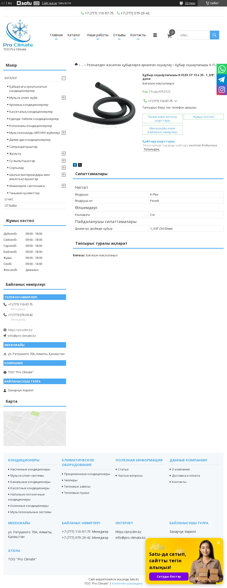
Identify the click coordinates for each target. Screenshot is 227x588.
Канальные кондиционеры (30, 482)
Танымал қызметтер (24, 193)
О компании (181, 469)
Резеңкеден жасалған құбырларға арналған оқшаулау (129, 65)
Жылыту (15, 153)
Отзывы (119, 35)
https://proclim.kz (20, 330)
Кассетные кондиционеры (30, 488)
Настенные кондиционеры (30, 469)
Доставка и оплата (186, 475)
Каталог (73, 35)
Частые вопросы (130, 475)
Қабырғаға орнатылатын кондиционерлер (28, 88)
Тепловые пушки (76, 493)
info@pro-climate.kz (22, 335)
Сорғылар (16, 168)
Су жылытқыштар (22, 161)
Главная (56, 35)
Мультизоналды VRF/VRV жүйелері (34, 133)
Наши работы (97, 35)
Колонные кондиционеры (29, 506)
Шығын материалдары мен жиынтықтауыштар (29, 177)
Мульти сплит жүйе (23, 98)
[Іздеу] (214, 35)
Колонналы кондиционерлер (30, 126)
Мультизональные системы (30, 512)
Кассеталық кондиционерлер (31, 111)
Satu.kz (134, 579)
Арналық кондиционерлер (28, 105)
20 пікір (190, 3)
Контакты (138, 35)
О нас (9, 199)
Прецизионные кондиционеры (87, 474)
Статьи (123, 469)
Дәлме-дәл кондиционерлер (30, 140)
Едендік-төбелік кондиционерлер (34, 119)
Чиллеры (70, 480)
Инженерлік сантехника (27, 186)
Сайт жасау (49, 3)
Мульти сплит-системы (27, 475)
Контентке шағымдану (127, 583)
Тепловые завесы (77, 486)
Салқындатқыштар (23, 147)
